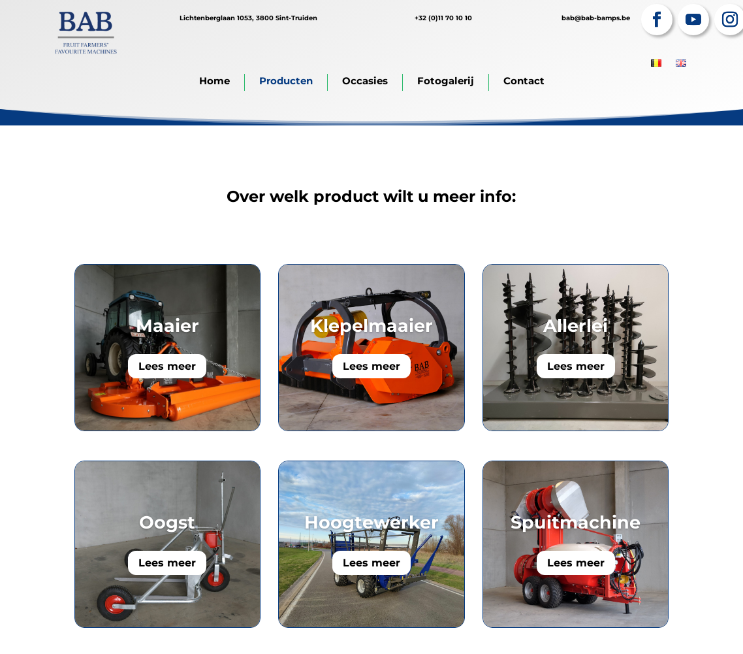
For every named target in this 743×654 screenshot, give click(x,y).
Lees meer (167, 366)
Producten (286, 80)
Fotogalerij (445, 80)
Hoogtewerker (371, 522)
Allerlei (575, 325)
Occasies (365, 80)
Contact (524, 80)
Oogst (167, 522)
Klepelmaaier (371, 325)
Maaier (167, 325)
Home (214, 80)
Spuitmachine (575, 522)
